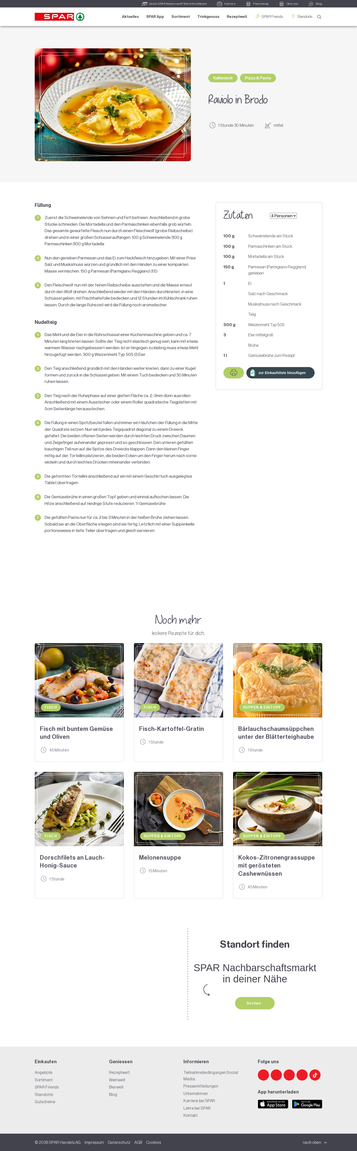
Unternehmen (195, 1093)
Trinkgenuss (208, 16)
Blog (113, 1094)
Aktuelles (130, 16)
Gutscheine (45, 1101)
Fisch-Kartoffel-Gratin (171, 728)
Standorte (301, 16)
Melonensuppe (160, 857)
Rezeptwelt (237, 16)
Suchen (254, 1003)
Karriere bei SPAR (199, 1100)
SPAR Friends (269, 16)
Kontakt (190, 1115)
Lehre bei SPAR (197, 1108)
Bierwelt (116, 1087)
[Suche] (319, 17)
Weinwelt (117, 1080)
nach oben (315, 1142)
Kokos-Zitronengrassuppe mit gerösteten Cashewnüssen (276, 865)
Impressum (94, 1142)
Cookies (153, 1142)
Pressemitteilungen (200, 1086)
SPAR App (155, 16)
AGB (138, 1142)
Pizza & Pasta (258, 78)
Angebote (44, 1072)
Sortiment (181, 16)
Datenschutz (119, 1142)
